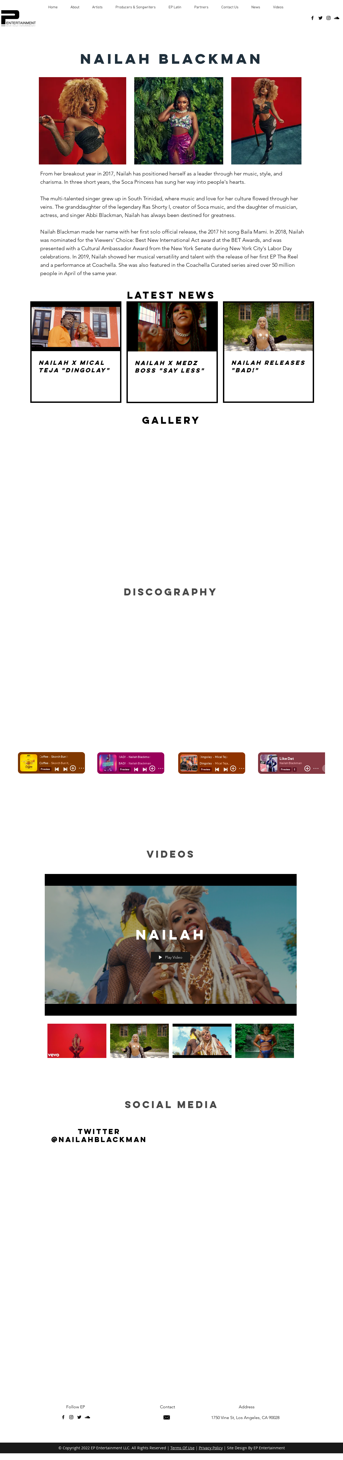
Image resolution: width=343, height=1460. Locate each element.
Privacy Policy (211, 1447)
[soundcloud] (336, 18)
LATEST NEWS (171, 295)
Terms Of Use (182, 1447)
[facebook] (312, 18)
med (191, 1104)
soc (138, 1104)
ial (164, 1104)
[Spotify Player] (171, 663)
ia (212, 1104)
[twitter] (320, 18)
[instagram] (328, 18)
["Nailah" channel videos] (171, 1042)
